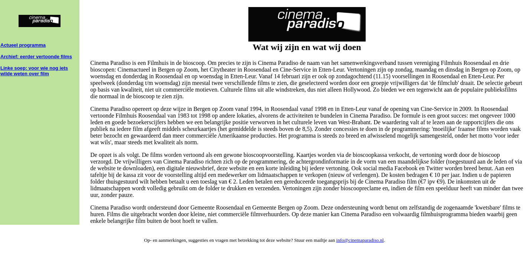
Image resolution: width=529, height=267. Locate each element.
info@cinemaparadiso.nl (360, 240)
